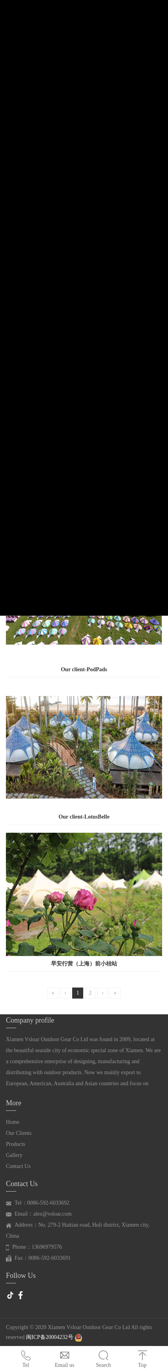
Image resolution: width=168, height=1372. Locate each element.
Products (15, 1144)
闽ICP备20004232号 (50, 1337)
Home (12, 1122)
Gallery (14, 1155)
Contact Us (18, 1166)
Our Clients (19, 1133)
